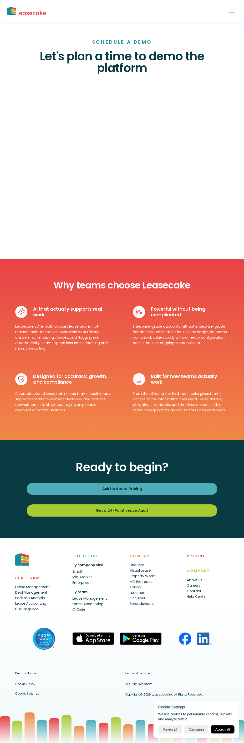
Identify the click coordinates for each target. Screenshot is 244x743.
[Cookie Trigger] (27, 693)
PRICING (197, 556)
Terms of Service (137, 673)
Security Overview (138, 684)
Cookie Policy (25, 684)
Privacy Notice (25, 673)
